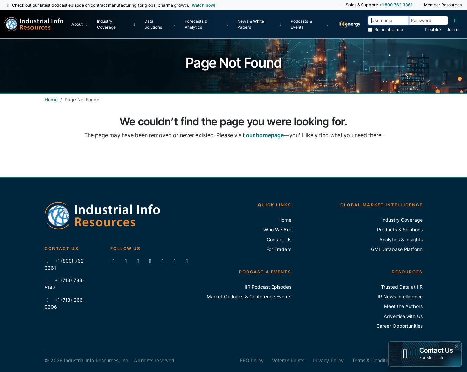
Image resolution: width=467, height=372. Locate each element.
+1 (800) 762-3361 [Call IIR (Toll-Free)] (65, 264)
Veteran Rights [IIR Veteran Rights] (288, 360)
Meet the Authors (403, 306)
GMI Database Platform (397, 249)
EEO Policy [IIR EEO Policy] (252, 360)
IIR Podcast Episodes (268, 287)
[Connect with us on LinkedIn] (113, 261)
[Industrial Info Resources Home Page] (34, 24)
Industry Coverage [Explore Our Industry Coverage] (402, 220)
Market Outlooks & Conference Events (249, 296)
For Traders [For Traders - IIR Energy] (278, 249)
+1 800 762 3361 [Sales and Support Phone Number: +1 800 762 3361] (395, 4)
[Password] (428, 20)
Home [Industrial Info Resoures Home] (284, 220)
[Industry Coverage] (117, 24)
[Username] (388, 20)
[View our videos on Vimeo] (162, 261)
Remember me (388, 29)
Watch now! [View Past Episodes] (203, 5)
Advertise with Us (403, 316)
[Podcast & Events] (310, 24)
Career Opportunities (399, 326)
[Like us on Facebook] (126, 261)
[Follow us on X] (138, 261)
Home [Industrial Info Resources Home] (51, 99)
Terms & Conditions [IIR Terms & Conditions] (373, 360)
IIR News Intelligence (399, 296)
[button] (341, 5)
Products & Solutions (400, 229)
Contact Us (279, 239)
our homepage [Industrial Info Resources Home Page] (265, 135)
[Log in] (455, 20)
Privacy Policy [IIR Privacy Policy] (328, 360)
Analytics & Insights (401, 239)
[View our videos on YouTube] (150, 261)
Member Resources (440, 4)
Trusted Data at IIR (402, 287)
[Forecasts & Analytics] (207, 24)
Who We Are (277, 229)
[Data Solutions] (160, 24)
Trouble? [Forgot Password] (432, 29)
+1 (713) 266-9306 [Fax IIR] (65, 303)
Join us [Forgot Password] (453, 29)
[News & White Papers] (260, 24)
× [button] (456, 345)
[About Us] (80, 24)
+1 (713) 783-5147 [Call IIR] (65, 283)
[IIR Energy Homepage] (349, 24)
